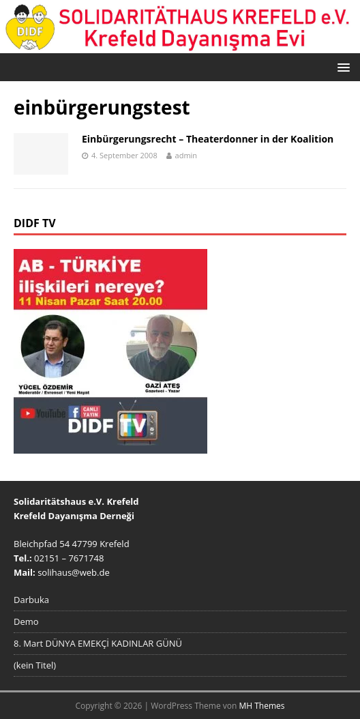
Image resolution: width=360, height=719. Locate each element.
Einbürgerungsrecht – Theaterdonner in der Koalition (207, 138)
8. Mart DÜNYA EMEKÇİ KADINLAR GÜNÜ (98, 643)
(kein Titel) (35, 665)
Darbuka (31, 599)
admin (186, 155)
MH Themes (262, 705)
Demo (26, 621)
